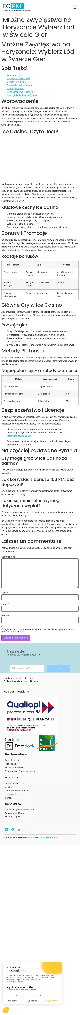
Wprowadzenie (14, 75)
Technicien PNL (12, 760)
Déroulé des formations (16, 790)
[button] (75, 7)
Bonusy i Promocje (16, 81)
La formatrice (11, 794)
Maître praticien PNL (14, 767)
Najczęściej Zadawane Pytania (22, 95)
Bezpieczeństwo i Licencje (20, 92)
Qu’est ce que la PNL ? (16, 783)
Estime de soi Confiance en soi (20, 771)
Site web (5, 615)
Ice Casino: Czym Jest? (18, 78)
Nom (4, 593)
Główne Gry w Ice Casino (19, 85)
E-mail (5, 604)
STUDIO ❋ (48, 838)
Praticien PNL (11, 763)
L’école (8, 787)
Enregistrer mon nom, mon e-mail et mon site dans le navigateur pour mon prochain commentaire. (38, 630)
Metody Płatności (15, 88)
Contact (9, 797)
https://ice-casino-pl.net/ (19, 436)
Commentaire (8, 557)
